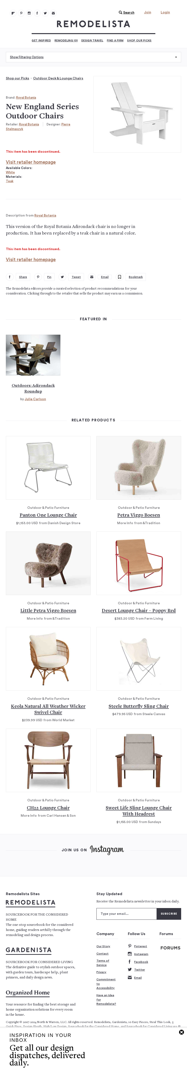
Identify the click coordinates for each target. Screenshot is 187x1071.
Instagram (138, 954)
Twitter (136, 970)
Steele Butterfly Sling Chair (139, 706)
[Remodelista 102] (29, 13)
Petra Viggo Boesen (138, 515)
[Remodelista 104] (45, 13)
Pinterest (137, 946)
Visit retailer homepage (31, 162)
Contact (102, 953)
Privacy (101, 972)
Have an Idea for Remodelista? (106, 999)
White (10, 172)
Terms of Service (102, 963)
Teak (9, 181)
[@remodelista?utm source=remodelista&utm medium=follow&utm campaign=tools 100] (13, 13)
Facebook (138, 962)
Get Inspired (41, 40)
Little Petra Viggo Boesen (48, 611)
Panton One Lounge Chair (48, 515)
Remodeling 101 (66, 40)
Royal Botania (26, 97)
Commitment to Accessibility (106, 983)
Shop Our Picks (139, 40)
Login (165, 12)
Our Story (103, 946)
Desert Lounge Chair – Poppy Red (139, 611)
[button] (125, 12)
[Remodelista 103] (37, 13)
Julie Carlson (35, 399)
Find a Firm (115, 40)
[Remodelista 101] (21, 13)
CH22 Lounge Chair (48, 808)
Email (135, 978)
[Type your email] (126, 914)
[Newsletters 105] (53, 13)
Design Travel (92, 40)
